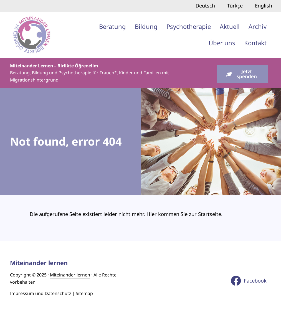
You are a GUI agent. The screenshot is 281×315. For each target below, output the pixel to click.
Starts (205, 213)
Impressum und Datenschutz (40, 293)
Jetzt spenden (241, 74)
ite (218, 213)
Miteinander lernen (70, 275)
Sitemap (84, 293)
